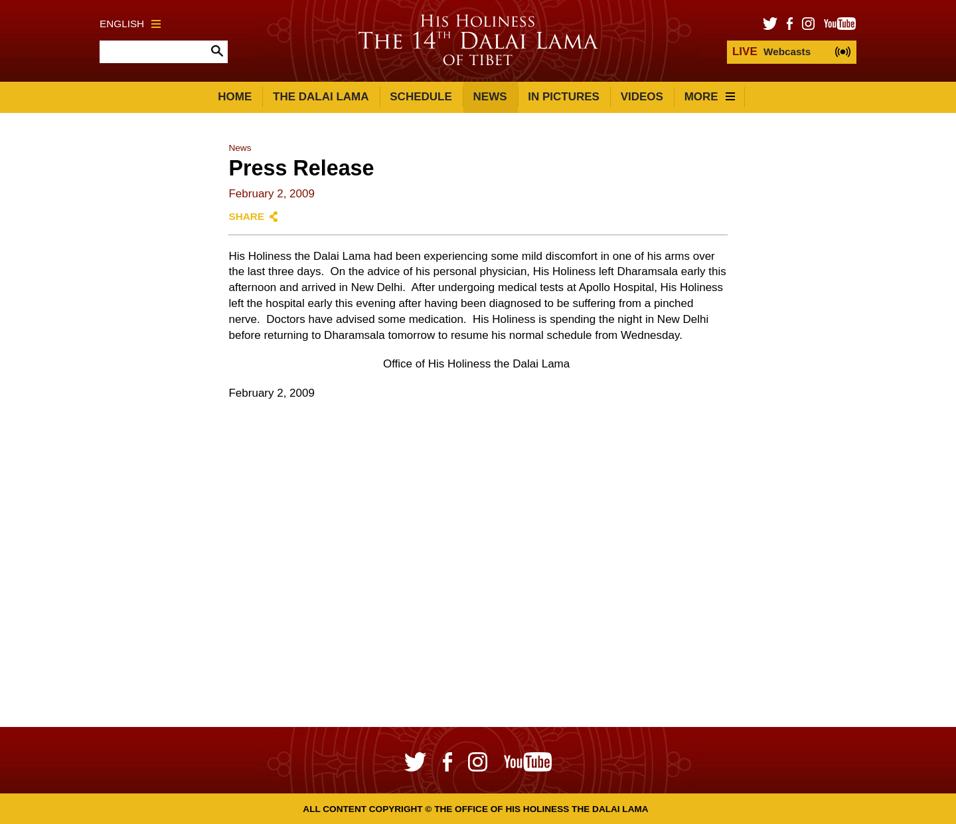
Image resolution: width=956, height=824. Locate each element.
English (130, 23)
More (709, 96)
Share (246, 216)
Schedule (421, 96)
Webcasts (771, 51)
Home (235, 96)
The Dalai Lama (320, 96)
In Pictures (563, 96)
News (490, 96)
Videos (642, 96)
